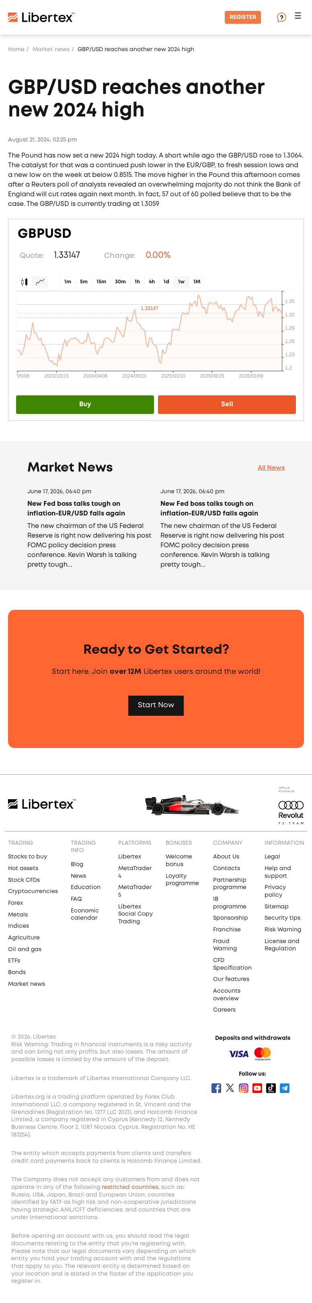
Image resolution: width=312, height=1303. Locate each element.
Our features (231, 979)
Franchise (227, 929)
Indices (18, 926)
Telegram (284, 1088)
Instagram (243, 1088)
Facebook (216, 1088)
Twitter (230, 1088)
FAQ (76, 899)
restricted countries (130, 1187)
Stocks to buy (27, 856)
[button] (299, 17)
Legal (272, 856)
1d (166, 282)
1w (181, 282)
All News (271, 468)
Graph (40, 282)
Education (86, 887)
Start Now (156, 705)
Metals (18, 914)
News (78, 876)
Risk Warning (283, 929)
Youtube (257, 1088)
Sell (227, 404)
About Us (226, 856)
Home (16, 49)
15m (101, 282)
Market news (51, 49)
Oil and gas (24, 949)
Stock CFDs (24, 880)
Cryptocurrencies (33, 891)
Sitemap (277, 906)
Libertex (129, 856)
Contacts (226, 868)
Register (243, 17)
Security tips (282, 918)
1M (197, 282)
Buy (85, 404)
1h (137, 282)
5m (84, 282)
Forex (15, 903)
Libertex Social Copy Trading (135, 914)
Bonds (17, 972)
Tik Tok (271, 1088)
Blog (77, 864)
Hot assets (23, 868)
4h (152, 282)
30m (120, 282)
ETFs (14, 960)
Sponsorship (230, 918)
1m (67, 282)
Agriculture (24, 937)
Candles (24, 282)
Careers (224, 1010)
